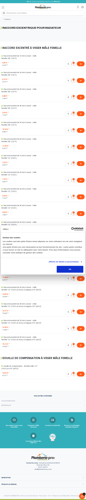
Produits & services (9, 484)
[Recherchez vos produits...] (43, 13)
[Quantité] (70, 63)
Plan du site (43, 496)
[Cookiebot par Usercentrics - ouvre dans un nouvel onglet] (73, 229)
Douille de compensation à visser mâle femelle (37, 358)
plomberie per (6, 405)
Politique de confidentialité (61, 496)
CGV (49, 496)
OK (70, 269)
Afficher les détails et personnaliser (64, 262)
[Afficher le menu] (3, 7)
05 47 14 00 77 (43, 467)
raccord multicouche (8, 401)
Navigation (6, 477)
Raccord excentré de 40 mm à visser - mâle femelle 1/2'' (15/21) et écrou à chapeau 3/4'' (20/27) (21, 305)
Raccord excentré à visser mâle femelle (32, 47)
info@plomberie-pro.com (43, 469)
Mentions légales (76, 496)
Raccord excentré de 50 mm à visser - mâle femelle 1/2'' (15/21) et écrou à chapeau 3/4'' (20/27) (21, 321)
